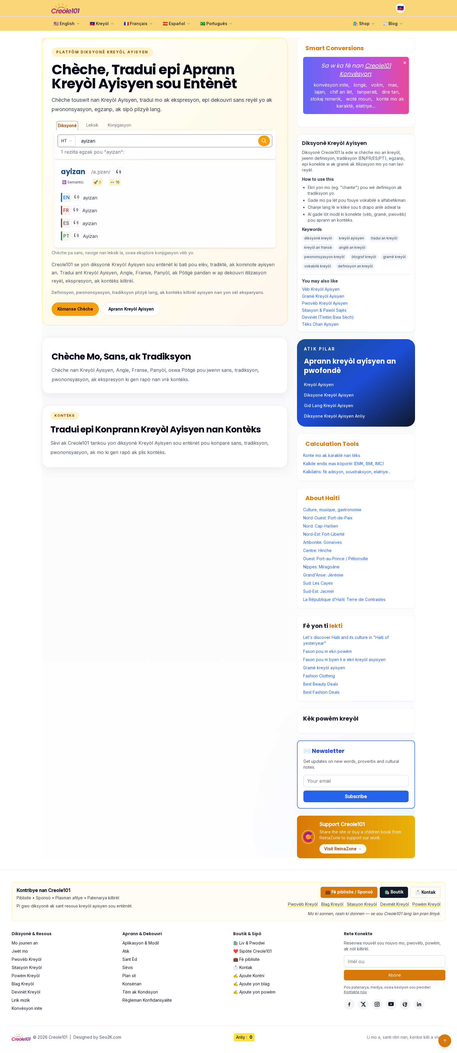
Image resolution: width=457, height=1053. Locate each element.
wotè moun (358, 99)
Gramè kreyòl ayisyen (324, 667)
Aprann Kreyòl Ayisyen (131, 308)
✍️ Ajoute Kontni (248, 975)
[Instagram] (377, 1004)
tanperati (367, 92)
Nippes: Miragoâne (321, 566)
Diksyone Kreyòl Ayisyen (329, 395)
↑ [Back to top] (445, 1041)
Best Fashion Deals (321, 692)
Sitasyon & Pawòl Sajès (324, 310)
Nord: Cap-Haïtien (320, 525)
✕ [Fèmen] (405, 63)
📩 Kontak (425, 892)
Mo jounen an (25, 942)
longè (360, 85)
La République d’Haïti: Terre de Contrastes (344, 599)
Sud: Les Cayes (318, 583)
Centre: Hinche (317, 550)
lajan (319, 92)
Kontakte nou (355, 992)
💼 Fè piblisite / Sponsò (349, 891)
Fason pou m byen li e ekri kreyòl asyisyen (344, 659)
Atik (125, 951)
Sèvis (127, 967)
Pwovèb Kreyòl (303, 904)
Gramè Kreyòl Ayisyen (323, 296)
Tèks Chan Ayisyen (320, 324)
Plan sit (129, 975)
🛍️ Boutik (393, 891)
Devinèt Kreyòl (394, 904)
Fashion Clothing (319, 675)
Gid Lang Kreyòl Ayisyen (328, 405)
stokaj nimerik (325, 99)
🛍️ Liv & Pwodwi (249, 942)
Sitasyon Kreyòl (362, 904)
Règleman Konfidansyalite (147, 1000)
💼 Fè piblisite (246, 959)
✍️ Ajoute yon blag (251, 983)
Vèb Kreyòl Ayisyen (321, 289)
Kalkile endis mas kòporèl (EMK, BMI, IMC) (343, 463)
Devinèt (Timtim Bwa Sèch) (328, 317)
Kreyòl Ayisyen (319, 384)
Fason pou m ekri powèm (327, 651)
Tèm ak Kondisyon (140, 991)
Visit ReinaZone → (343, 848)
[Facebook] (349, 1004)
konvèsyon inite (331, 85)
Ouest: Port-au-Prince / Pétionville (335, 558)
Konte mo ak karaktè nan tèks (331, 455)
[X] (363, 1004)
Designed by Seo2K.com (97, 1037)
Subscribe (356, 796)
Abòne (394, 975)
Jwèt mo (20, 951)
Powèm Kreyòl (426, 904)
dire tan (390, 92)
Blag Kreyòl (332, 904)
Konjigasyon (119, 124)
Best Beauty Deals (320, 683)
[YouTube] (391, 1004)
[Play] (119, 172)
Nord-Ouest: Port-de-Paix (328, 517)
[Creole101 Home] (65, 8)
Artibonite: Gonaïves (322, 542)
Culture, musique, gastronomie (332, 509)
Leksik (92, 124)
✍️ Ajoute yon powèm (254, 991)
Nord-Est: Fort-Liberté (323, 534)
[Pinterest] (405, 1004)
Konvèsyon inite (27, 1008)
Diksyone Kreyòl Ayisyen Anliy (334, 416)
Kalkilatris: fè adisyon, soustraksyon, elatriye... (347, 471)
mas (392, 85)
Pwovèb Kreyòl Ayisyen (325, 303)
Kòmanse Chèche (75, 308)
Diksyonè (67, 125)
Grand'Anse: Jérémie (323, 574)
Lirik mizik (21, 1000)
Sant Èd (129, 959)
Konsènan (131, 983)
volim (377, 85)
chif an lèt (341, 92)
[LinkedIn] (419, 1004)
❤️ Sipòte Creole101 (252, 951)
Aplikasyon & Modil (140, 942)
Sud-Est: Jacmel (318, 591)
